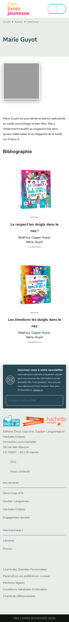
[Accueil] (18, 9)
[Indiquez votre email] (30, 400)
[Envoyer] (58, 400)
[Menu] (57, 8)
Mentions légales (14, 583)
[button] (34, 493)
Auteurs (19, 22)
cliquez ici (38, 390)
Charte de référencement (19, 596)
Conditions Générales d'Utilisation (25, 589)
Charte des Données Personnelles (25, 569)
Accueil (6, 22)
